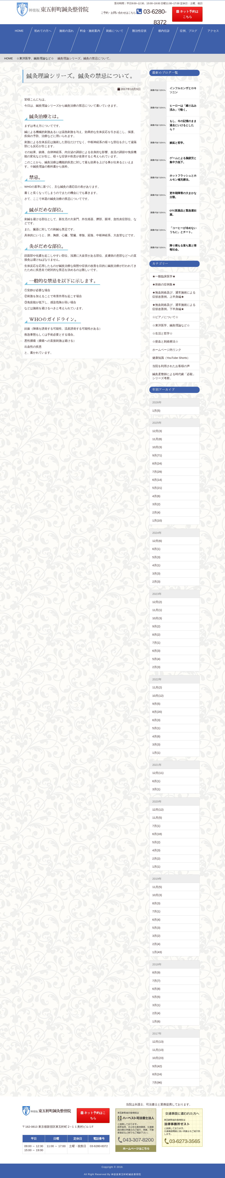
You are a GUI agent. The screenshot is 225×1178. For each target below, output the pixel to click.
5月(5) (156, 996)
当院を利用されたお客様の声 (171, 366)
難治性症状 (139, 30)
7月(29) (157, 471)
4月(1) (156, 565)
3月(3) (156, 573)
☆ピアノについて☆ (166, 317)
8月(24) (157, 463)
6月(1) (156, 548)
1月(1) (156, 752)
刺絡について (114, 30)
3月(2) (156, 504)
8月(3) (156, 903)
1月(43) (157, 952)
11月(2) (157, 687)
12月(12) (157, 809)
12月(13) (157, 1041)
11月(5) (157, 817)
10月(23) (157, 1057)
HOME (19, 30)
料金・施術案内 (90, 30)
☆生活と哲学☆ (162, 333)
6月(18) (157, 834)
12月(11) (157, 772)
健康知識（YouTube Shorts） (171, 357)
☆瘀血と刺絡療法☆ (165, 341)
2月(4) (156, 512)
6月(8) (156, 988)
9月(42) (157, 1066)
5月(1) (156, 728)
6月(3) (156, 650)
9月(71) (157, 455)
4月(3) (156, 850)
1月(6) (156, 1021)
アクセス (213, 30)
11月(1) (157, 610)
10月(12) (157, 695)
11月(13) (157, 1049)
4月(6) (156, 496)
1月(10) (157, 520)
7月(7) (156, 980)
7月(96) (157, 1082)
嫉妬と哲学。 (178, 142)
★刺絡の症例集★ (163, 284)
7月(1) (156, 642)
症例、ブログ (188, 30)
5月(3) (156, 557)
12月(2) (157, 602)
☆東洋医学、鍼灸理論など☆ (171, 325)
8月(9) (156, 972)
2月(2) (156, 858)
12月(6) (157, 540)
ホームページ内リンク (166, 349)
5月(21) (157, 487)
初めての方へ (43, 30)
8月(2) (156, 634)
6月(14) (157, 479)
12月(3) (157, 431)
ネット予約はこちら (201, 14)
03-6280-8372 (148, 12)
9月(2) (156, 626)
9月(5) (156, 703)
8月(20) (157, 711)
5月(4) (156, 659)
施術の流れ (66, 30)
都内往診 (164, 30)
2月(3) (156, 581)
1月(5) (156, 410)
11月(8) (157, 439)
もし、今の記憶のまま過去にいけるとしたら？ (183, 125)
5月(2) (156, 842)
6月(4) (156, 919)
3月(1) (156, 789)
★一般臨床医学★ (163, 276)
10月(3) (157, 447)
